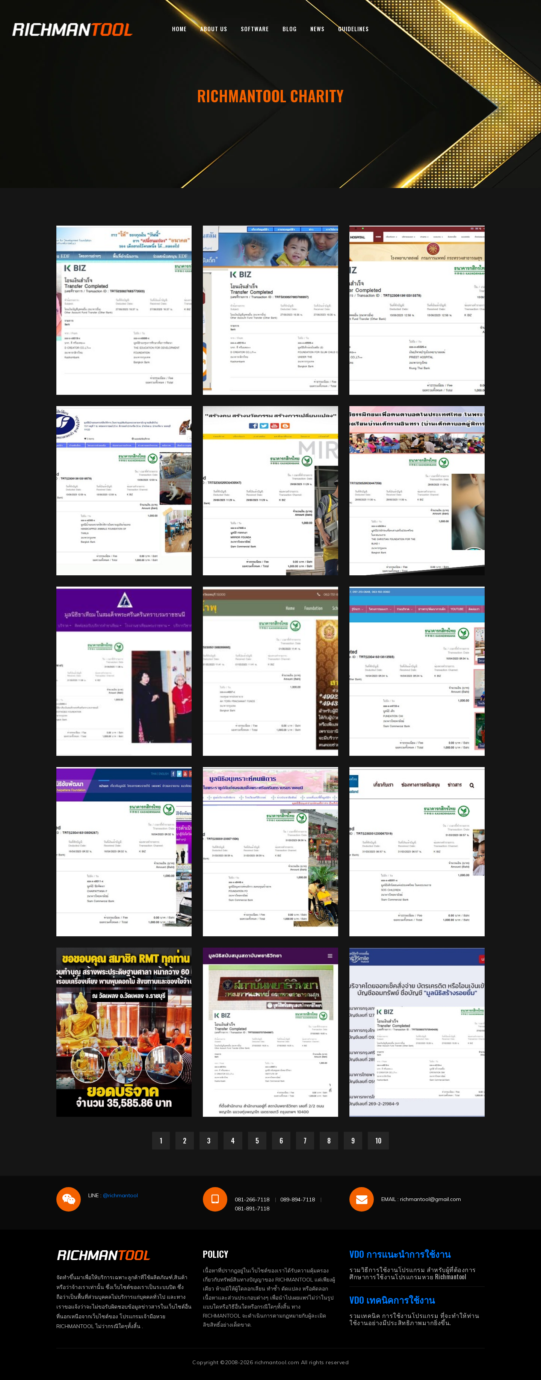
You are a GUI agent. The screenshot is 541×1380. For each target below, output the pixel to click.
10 (378, 1140)
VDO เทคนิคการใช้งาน (392, 1299)
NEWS (317, 28)
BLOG (290, 28)
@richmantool (120, 1195)
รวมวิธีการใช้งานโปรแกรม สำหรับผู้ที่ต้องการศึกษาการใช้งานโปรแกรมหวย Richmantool (412, 1273)
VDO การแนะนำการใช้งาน (399, 1253)
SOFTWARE (255, 28)
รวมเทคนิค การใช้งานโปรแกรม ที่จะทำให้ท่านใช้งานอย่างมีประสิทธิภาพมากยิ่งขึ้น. (414, 1319)
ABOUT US (213, 28)
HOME (179, 28)
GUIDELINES (353, 28)
